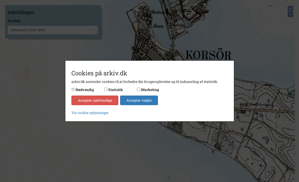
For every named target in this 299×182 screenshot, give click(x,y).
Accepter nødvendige (95, 100)
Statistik (115, 89)
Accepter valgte (139, 100)
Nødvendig (84, 89)
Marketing (150, 89)
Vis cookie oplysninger (90, 112)
